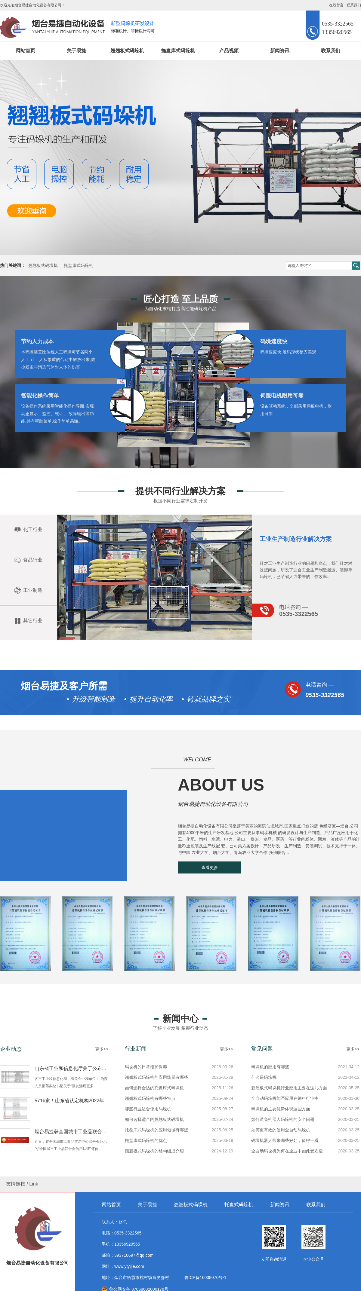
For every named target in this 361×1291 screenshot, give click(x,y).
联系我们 (354, 5)
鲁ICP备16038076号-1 (204, 1277)
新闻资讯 (279, 50)
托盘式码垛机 (238, 1204)
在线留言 (336, 5)
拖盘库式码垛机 (178, 50)
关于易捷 (76, 50)
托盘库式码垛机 (78, 265)
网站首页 (25, 50)
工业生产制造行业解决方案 (296, 664)
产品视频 (229, 50)
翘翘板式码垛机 (127, 50)
